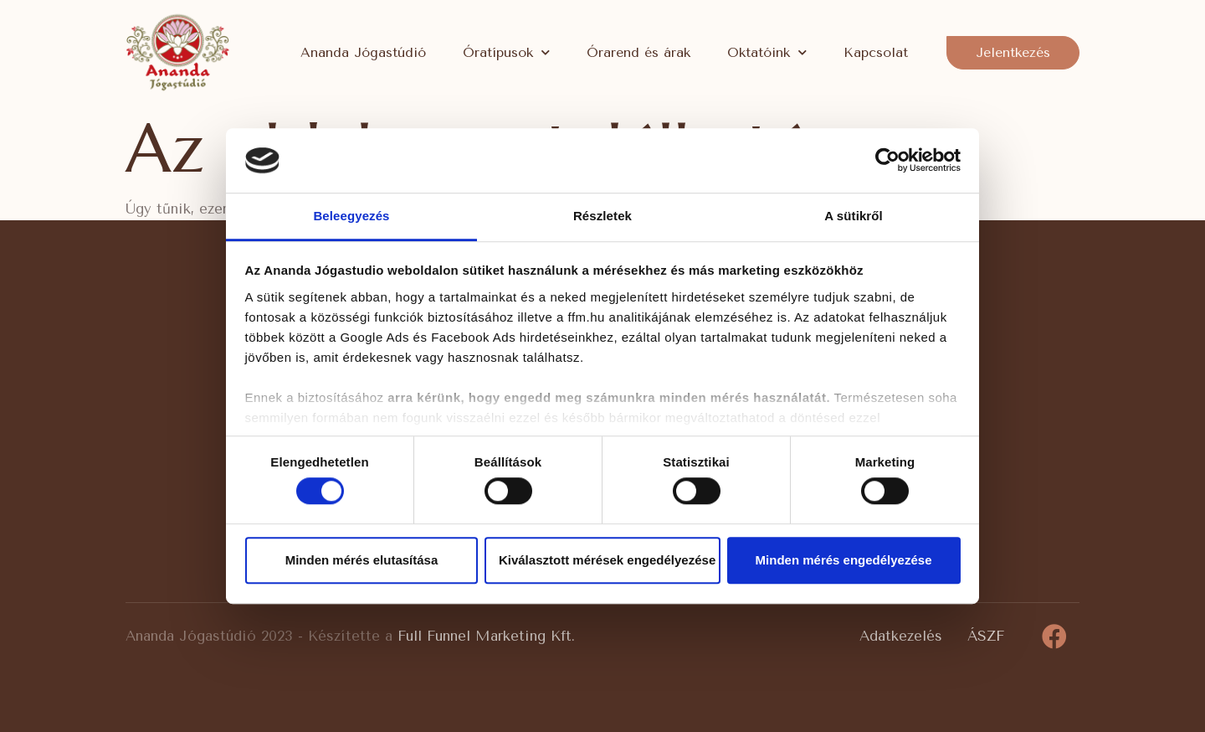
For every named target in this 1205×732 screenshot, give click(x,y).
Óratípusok (506, 52)
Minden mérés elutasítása (361, 560)
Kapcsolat (876, 52)
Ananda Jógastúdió (363, 52)
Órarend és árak (638, 52)
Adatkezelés (900, 635)
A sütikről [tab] (853, 216)
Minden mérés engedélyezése (844, 560)
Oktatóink (767, 52)
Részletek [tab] (602, 216)
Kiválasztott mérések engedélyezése (607, 560)
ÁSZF (985, 635)
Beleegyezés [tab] (351, 216)
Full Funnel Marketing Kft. (486, 635)
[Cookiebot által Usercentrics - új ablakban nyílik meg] (887, 160)
